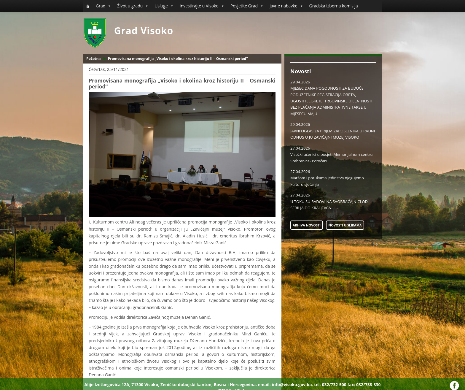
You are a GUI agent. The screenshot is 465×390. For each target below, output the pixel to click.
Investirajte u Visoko (202, 6)
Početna (93, 58)
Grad (103, 6)
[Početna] (88, 6)
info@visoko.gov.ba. (292, 384)
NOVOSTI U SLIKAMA (345, 225)
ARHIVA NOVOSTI (307, 225)
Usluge (164, 6)
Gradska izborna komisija (333, 6)
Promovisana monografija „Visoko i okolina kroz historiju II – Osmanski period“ (178, 58)
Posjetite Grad (247, 6)
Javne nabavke (286, 6)
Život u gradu (133, 6)
